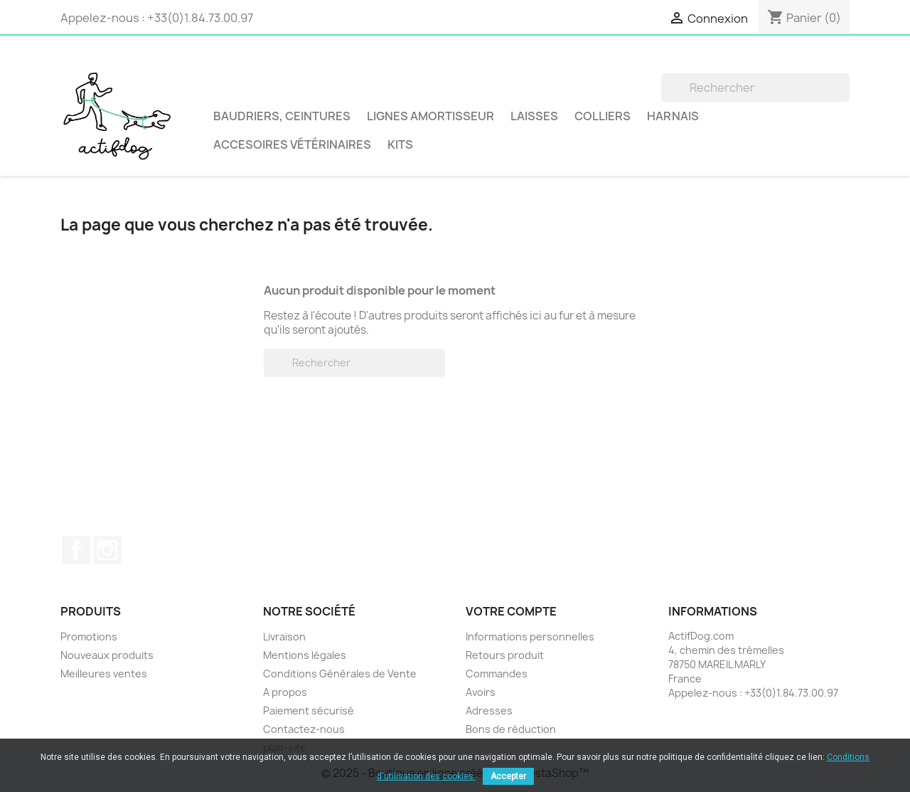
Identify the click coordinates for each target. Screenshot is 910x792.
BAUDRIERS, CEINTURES (281, 116)
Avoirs (481, 692)
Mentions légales (304, 655)
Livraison (284, 636)
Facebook (76, 550)
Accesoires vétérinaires (292, 144)
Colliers (602, 116)
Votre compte (511, 611)
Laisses (534, 116)
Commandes (497, 673)
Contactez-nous (304, 729)
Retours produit (505, 655)
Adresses (489, 710)
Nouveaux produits (107, 655)
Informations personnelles (530, 636)
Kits (400, 144)
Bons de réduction (511, 729)
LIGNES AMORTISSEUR (430, 116)
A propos (285, 692)
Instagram (107, 550)
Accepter (508, 776)
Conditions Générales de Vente (340, 673)
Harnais (673, 116)
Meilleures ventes (103, 673)
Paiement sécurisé (308, 710)
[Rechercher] (755, 87)
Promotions (88, 636)
